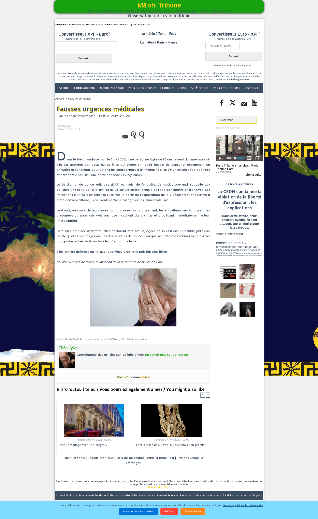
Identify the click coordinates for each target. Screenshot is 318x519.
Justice (151, 495)
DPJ (123, 339)
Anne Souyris (252, 255)
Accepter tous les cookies (138, 511)
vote (255, 246)
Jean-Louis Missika (241, 257)
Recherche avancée (228, 127)
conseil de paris (229, 243)
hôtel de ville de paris (254, 253)
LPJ (217, 255)
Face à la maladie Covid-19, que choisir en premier (171, 445)
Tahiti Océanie (85, 88)
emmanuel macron (227, 253)
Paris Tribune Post (227, 88)
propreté (230, 255)
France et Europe (173, 88)
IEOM (219, 79)
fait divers (132, 339)
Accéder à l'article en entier (229, 233)
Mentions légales (251, 495)
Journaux (251, 88)
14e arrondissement (96, 339)
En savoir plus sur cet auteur (166, 355)
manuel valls (242, 253)
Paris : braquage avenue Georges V (83, 445)
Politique (72, 495)
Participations (231, 495)
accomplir (259, 255)
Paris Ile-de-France (142, 88)
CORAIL (114, 339)
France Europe (188, 458)
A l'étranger (200, 88)
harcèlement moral (227, 250)
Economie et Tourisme (92, 495)
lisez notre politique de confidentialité (243, 505)
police (143, 339)
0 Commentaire (223, 172)
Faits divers (138, 495)
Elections (186, 495)
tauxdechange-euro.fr (237, 79)
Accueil (64, 88)
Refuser (169, 511)
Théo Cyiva (63, 125)
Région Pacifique (112, 88)
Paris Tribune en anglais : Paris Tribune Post (237, 167)
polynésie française (249, 250)
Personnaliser (193, 511)
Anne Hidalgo (236, 255)
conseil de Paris (220, 257)
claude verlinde (244, 255)
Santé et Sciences (168, 495)
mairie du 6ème (223, 255)
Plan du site (155, 487)
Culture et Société (118, 495)
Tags (167, 487)
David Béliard (228, 257)
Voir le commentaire (133, 377)
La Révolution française (207, 495)
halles (234, 257)
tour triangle (244, 246)
